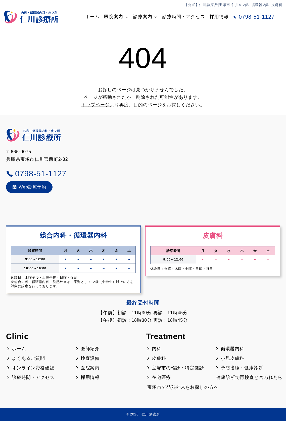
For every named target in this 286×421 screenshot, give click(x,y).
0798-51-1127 (254, 17)
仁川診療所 (150, 414)
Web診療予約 (29, 186)
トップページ (95, 104)
